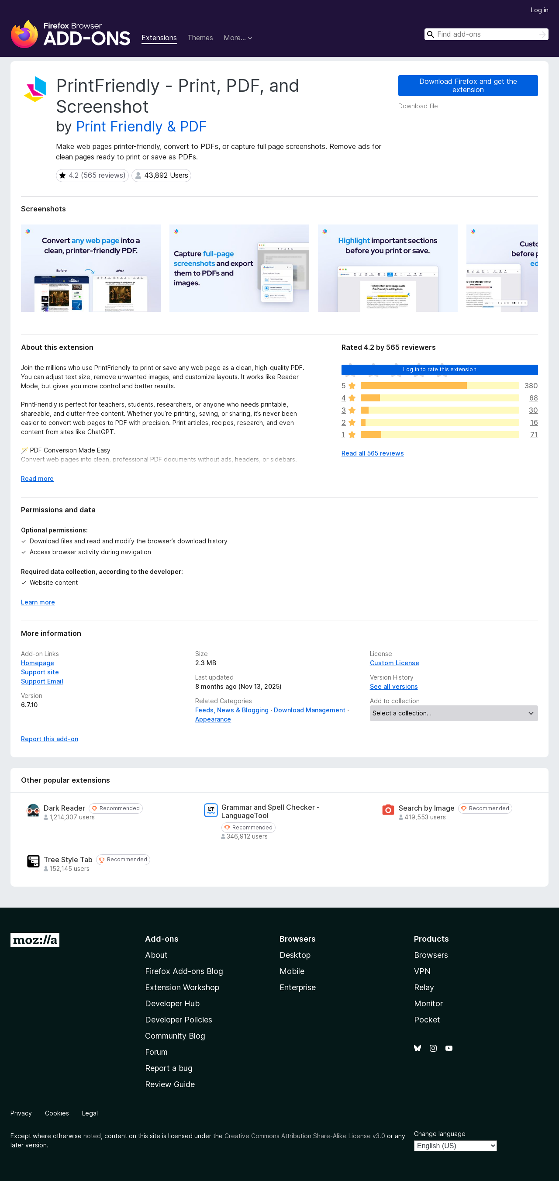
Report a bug (169, 1068)
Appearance (213, 719)
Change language (440, 1133)
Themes (200, 37)
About (156, 955)
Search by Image (427, 808)
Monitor (428, 1003)
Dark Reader (64, 808)
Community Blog (175, 1035)
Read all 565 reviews (373, 453)
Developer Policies (178, 1019)
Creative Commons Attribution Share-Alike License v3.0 (304, 1136)
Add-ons (162, 938)
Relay (424, 987)
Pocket (427, 1019)
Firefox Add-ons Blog (184, 971)
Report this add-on (49, 738)
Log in (540, 10)
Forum (156, 1052)
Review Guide (170, 1084)
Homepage (37, 662)
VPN (422, 971)
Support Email (42, 681)
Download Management (309, 710)
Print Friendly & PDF (141, 126)
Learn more (38, 602)
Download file (418, 106)
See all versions (394, 686)
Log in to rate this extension (439, 369)
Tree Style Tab (68, 860)
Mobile (292, 971)
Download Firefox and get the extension (468, 85)
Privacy (21, 1113)
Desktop (295, 955)
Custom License (394, 662)
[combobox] (486, 34)
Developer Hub (172, 1003)
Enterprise (298, 987)
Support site (40, 672)
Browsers (431, 955)
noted (92, 1136)
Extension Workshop (182, 987)
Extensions (159, 37)
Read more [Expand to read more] (37, 478)
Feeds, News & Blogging (232, 710)
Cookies (57, 1113)
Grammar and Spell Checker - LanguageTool (270, 811)
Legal (90, 1113)
